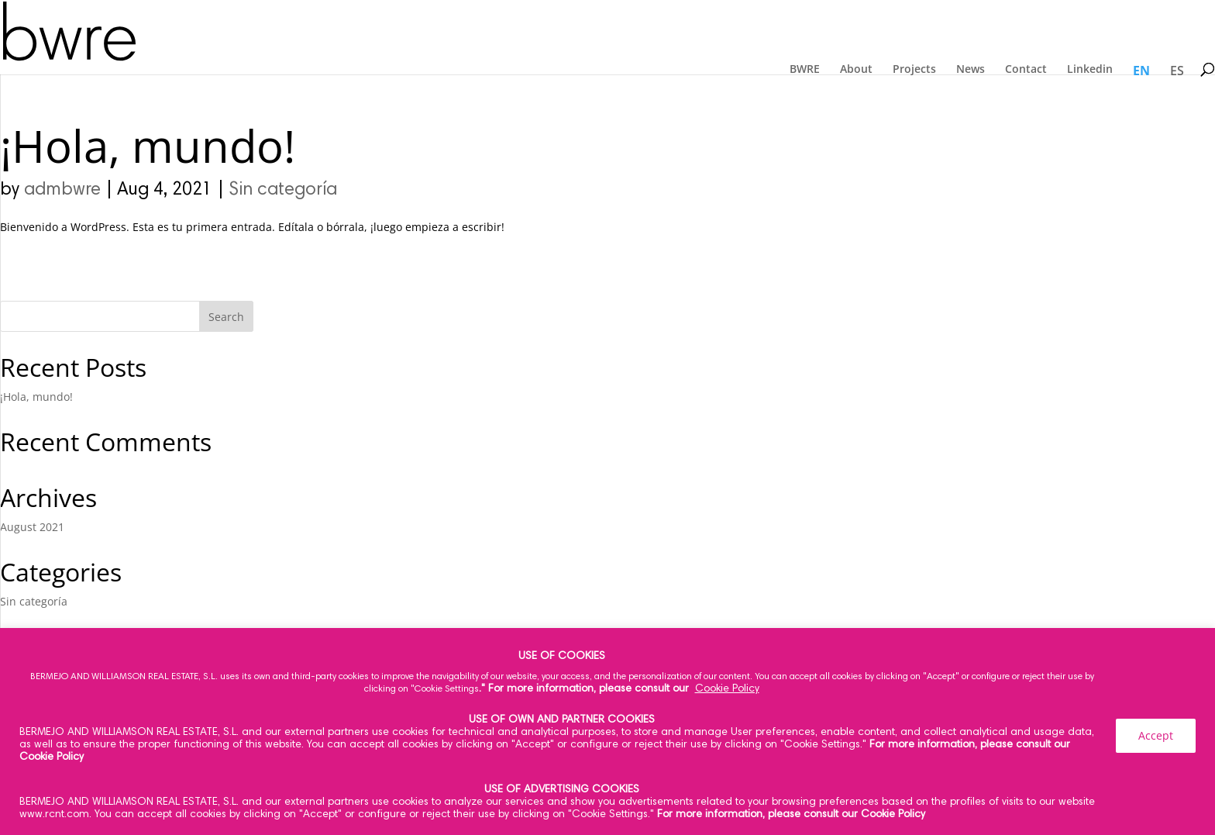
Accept (1155, 735)
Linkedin (1090, 69)
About (856, 69)
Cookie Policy (727, 689)
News (970, 69)
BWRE (805, 69)
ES (1177, 70)
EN (1141, 70)
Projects (914, 69)
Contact (1026, 69)
